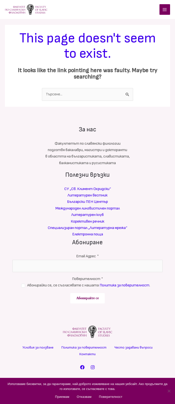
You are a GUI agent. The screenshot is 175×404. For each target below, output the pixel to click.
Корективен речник (87, 222)
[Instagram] (92, 368)
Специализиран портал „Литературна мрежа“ (87, 228)
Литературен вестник (87, 196)
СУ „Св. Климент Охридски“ (87, 189)
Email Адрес (87, 257)
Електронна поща (87, 235)
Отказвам (84, 397)
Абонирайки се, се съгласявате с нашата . (88, 286)
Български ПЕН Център (87, 202)
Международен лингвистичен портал (87, 209)
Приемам (62, 397)
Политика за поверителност (124, 286)
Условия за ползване (37, 348)
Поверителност (87, 279)
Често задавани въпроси (133, 348)
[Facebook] (82, 368)
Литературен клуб (87, 215)
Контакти (87, 354)
